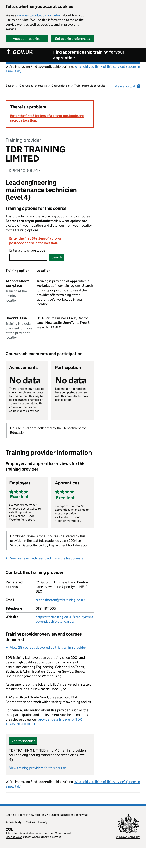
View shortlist (127, 86)
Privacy (43, 822)
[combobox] (28, 257)
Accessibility (13, 822)
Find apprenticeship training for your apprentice (88, 54)
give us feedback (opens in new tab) (67, 814)
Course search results (33, 85)
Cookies (30, 822)
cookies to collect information (39, 15)
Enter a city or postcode (27, 250)
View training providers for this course (37, 768)
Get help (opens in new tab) (23, 814)
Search (10, 85)
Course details (60, 85)
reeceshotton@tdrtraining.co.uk (60, 600)
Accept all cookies (27, 39)
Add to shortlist (23, 741)
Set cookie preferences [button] (72, 39)
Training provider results (89, 85)
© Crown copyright (128, 837)
